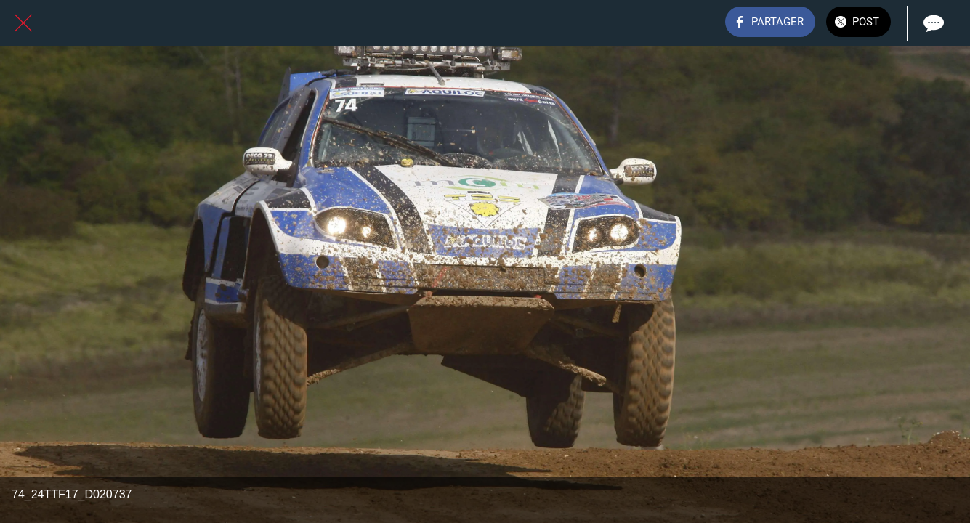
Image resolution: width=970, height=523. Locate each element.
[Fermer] (23, 23)
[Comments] (932, 23)
